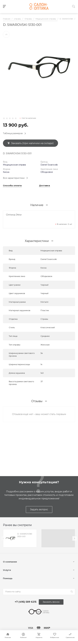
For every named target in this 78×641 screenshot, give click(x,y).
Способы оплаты (12, 186)
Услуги (7, 570)
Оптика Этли (14, 214)
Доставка (44, 186)
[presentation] (3, 538)
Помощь (7, 578)
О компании (10, 561)
